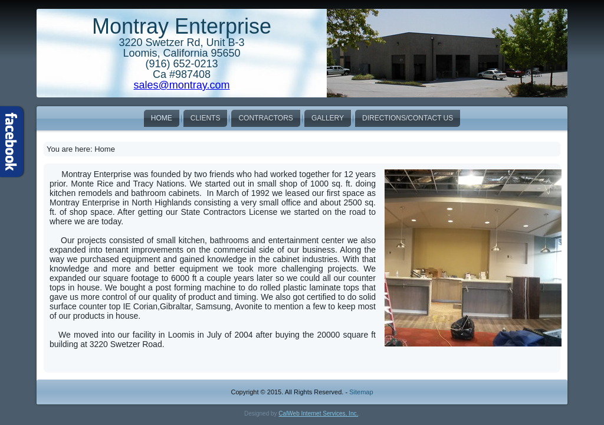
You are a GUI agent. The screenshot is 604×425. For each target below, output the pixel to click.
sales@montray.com (182, 85)
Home (161, 118)
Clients (206, 118)
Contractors (265, 118)
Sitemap (361, 391)
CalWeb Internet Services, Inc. (318, 413)
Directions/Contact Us (407, 118)
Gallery (327, 118)
